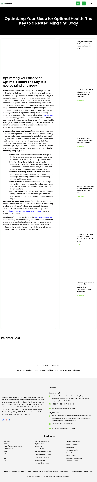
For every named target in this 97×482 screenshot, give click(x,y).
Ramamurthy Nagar (56, 393)
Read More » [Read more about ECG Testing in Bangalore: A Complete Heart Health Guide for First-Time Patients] (80, 196)
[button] (91, 3)
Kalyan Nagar (54, 413)
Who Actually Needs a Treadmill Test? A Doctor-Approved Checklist (85, 140)
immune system (47, 115)
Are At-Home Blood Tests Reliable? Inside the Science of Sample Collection (49, 370)
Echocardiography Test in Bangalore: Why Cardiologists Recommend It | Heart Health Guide (85, 287)
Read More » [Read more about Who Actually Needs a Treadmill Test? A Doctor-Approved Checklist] (80, 146)
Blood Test (56, 366)
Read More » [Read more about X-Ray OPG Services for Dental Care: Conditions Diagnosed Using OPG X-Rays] (80, 52)
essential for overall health (43, 217)
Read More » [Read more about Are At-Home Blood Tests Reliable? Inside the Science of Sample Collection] (80, 100)
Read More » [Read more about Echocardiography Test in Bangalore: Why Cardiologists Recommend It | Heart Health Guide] (80, 295)
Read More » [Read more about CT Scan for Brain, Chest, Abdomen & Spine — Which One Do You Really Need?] (80, 245)
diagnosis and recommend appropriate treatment (25, 211)
